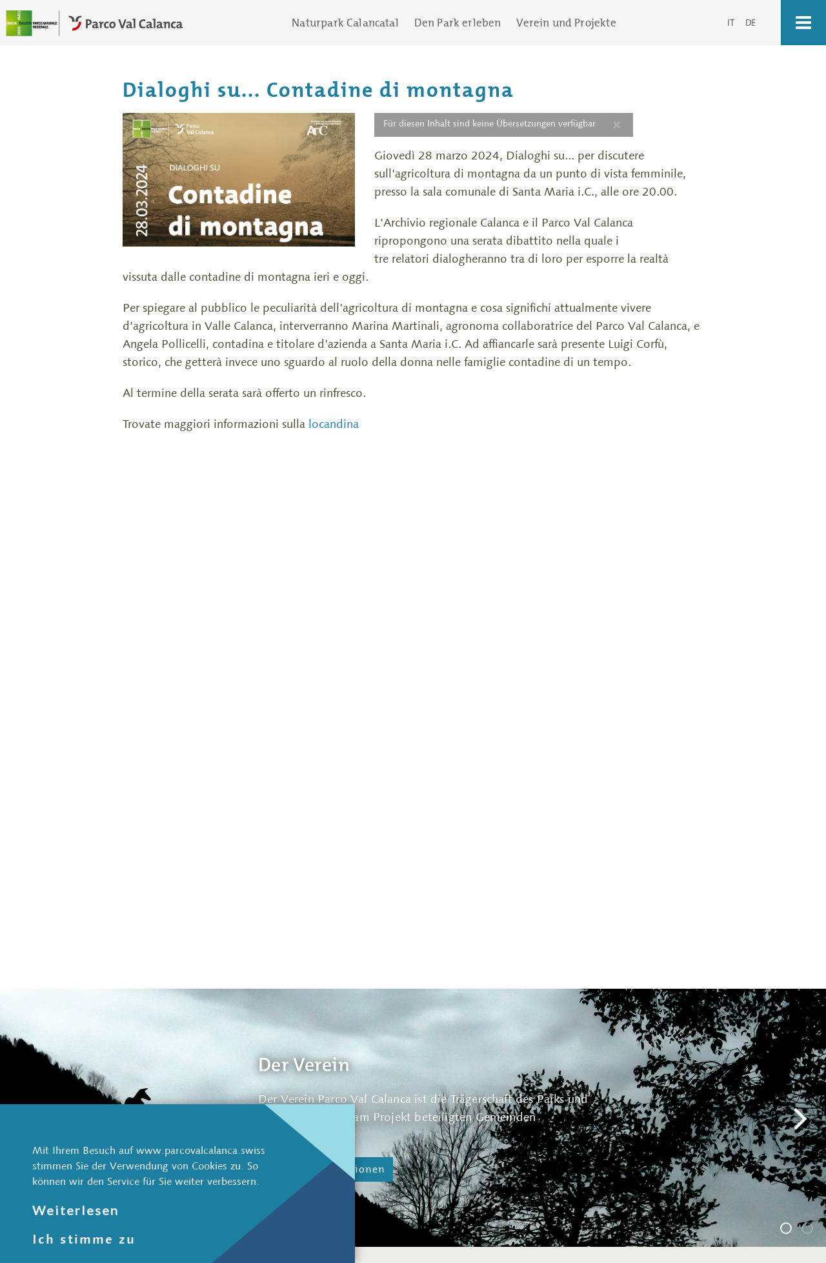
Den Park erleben (457, 22)
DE (750, 22)
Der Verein (791, 1230)
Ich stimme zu (84, 1239)
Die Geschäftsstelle (812, 1230)
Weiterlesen (75, 1210)
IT (731, 22)
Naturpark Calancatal (345, 22)
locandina (333, 424)
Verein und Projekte (566, 22)
